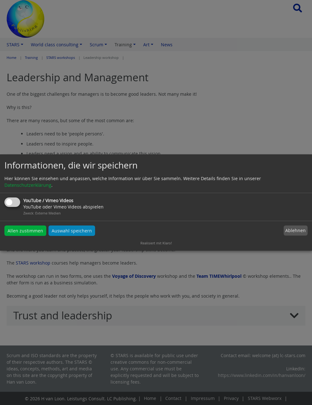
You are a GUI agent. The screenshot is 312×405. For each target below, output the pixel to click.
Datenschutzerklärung (27, 185)
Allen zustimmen (25, 231)
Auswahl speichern (72, 231)
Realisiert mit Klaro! (156, 243)
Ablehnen (295, 231)
